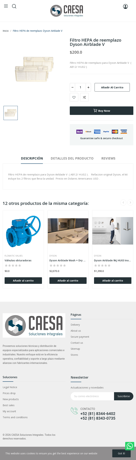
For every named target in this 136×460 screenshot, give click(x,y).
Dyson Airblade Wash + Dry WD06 (68, 260)
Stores (74, 354)
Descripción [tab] (32, 158)
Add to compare (84, 97)
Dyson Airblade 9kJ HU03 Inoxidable (112, 260)
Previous (123, 203)
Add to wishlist (74, 97)
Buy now (101, 111)
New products (11, 399)
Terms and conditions (15, 417)
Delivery (75, 324)
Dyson (53, 256)
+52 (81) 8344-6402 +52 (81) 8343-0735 (97, 416)
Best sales (9, 405)
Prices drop (9, 393)
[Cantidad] (80, 87)
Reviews (108, 158)
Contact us (77, 342)
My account (9, 411)
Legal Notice (10, 387)
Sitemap (75, 348)
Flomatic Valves (13, 256)
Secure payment (80, 336)
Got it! (121, 453)
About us (76, 330)
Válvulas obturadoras (18, 260)
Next (130, 203)
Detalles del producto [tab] (72, 158)
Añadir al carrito (112, 87)
